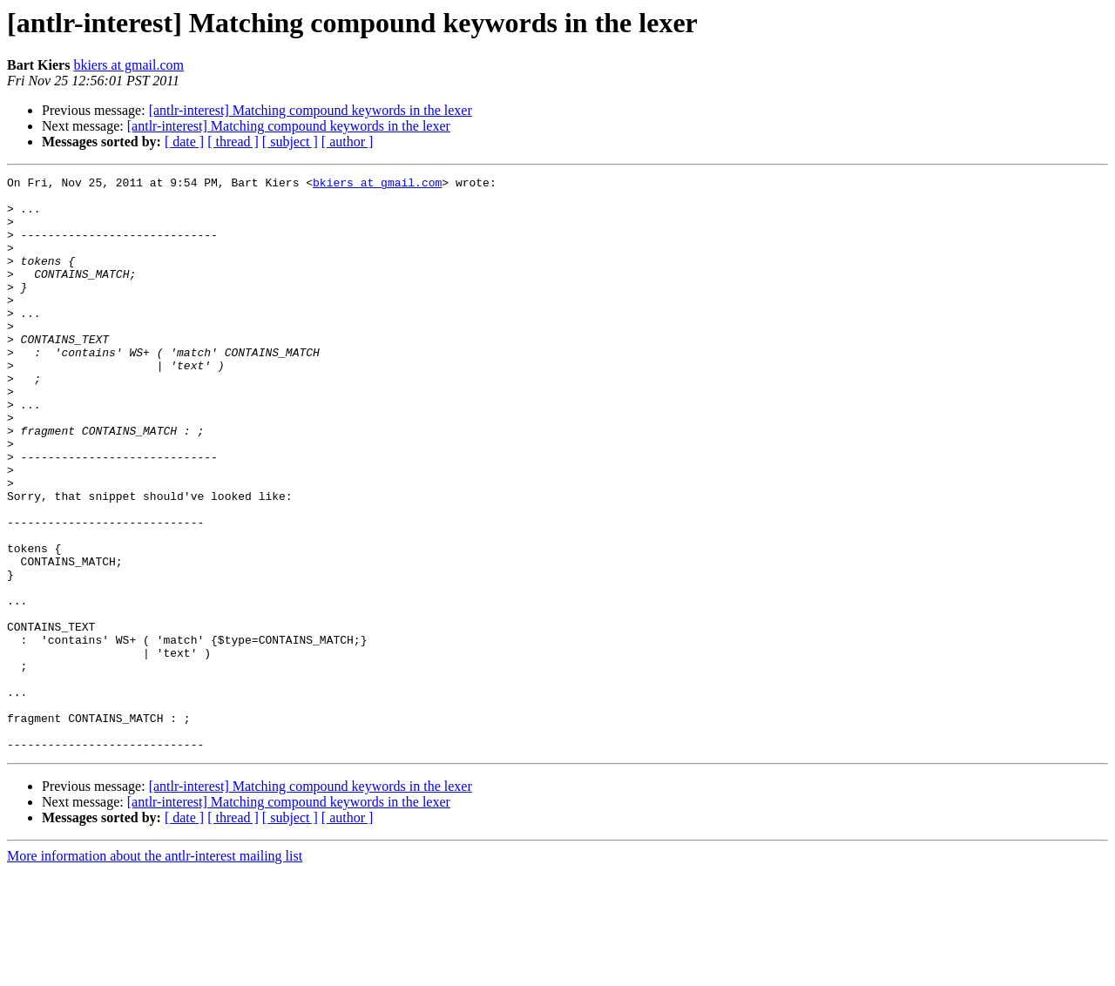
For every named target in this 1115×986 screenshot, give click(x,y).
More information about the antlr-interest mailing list (154, 970)
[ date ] (184, 141)
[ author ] (347, 141)
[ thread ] (233, 141)
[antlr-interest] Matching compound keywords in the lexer (310, 110)
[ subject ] (290, 141)
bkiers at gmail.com (128, 64)
